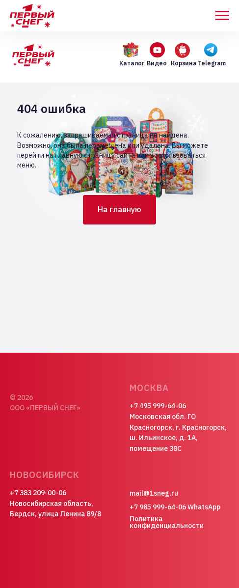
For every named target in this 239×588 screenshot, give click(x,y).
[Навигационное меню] (222, 16)
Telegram (212, 63)
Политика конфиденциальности (167, 522)
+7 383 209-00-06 (38, 492)
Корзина (184, 63)
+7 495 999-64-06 (158, 405)
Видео (157, 63)
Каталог (131, 63)
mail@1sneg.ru (154, 493)
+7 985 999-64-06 (158, 507)
